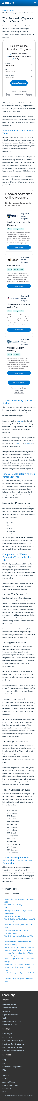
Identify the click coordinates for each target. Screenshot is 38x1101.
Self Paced (6, 1011)
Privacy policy (7, 1088)
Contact (5, 1079)
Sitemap (5, 1092)
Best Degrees (7, 1037)
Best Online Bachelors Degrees (13, 1044)
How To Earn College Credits (12, 1066)
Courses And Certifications (11, 1021)
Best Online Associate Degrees (13, 1040)
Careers (5, 1063)
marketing (19, 421)
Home (4, 10)
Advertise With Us (8, 1082)
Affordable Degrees (9, 1004)
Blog (4, 1060)
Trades (4, 1018)
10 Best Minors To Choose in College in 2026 (19, 964)
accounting (28, 443)
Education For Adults (9, 1025)
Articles (11, 10)
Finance (18, 443)
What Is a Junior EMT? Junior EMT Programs (19, 947)
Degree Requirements (10, 1014)
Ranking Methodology (10, 1085)
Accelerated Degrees (9, 1008)
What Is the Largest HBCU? (13, 916)
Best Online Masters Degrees (12, 1047)
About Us (5, 1075)
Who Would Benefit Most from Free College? (19, 950)
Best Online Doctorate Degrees (13, 1051)
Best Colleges (7, 1034)
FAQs (4, 1070)
